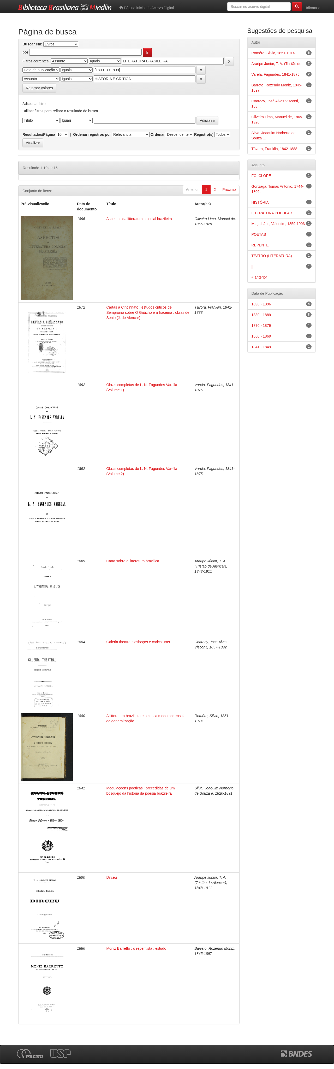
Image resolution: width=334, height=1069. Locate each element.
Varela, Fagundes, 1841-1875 (276, 74)
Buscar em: (32, 44)
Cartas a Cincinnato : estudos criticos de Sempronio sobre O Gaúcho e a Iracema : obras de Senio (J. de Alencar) (147, 312)
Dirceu (111, 877)
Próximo (229, 189)
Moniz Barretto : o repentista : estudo (136, 948)
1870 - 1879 (261, 325)
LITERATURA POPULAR (272, 213)
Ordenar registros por (92, 134)
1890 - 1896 (261, 304)
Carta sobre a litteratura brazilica (132, 561)
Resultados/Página (38, 134)
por (25, 52)
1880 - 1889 (261, 315)
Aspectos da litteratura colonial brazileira (139, 219)
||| (253, 266)
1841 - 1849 (261, 347)
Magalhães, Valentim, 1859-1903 (278, 224)
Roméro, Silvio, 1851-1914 (273, 53)
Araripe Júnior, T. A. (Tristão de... (278, 64)
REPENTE (260, 245)
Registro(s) (203, 134)
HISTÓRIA (260, 202)
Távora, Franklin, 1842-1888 (274, 149)
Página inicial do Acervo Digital (146, 7)
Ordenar (158, 134)
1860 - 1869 (261, 336)
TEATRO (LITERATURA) (272, 256)
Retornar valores (39, 88)
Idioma (313, 8)
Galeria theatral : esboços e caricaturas (138, 642)
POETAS (259, 234)
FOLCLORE (261, 176)
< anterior (259, 277)
